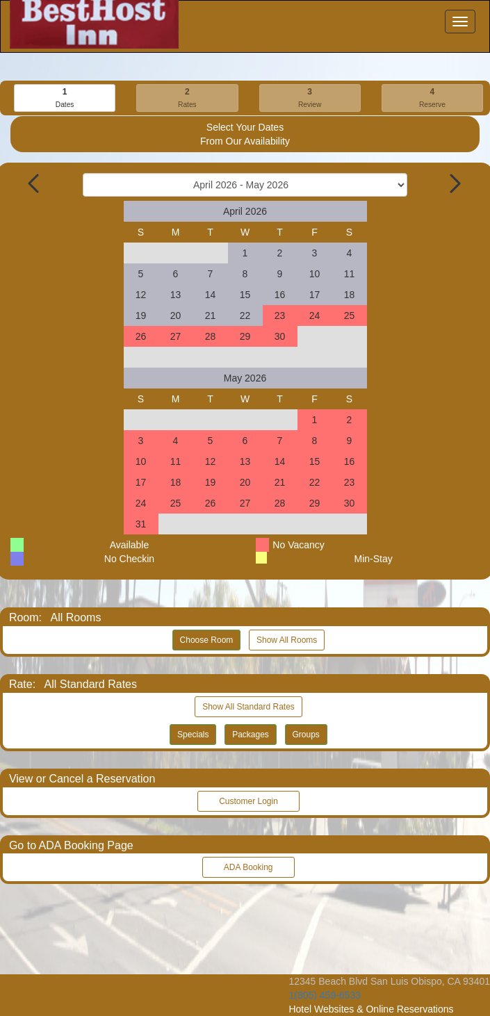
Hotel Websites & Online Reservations (370, 1009)
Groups (306, 734)
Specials (193, 734)
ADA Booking (248, 867)
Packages (250, 734)
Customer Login (248, 801)
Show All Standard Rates (248, 707)
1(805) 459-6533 (324, 995)
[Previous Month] (35, 183)
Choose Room (207, 640)
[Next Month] (454, 183)
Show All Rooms (286, 640)
